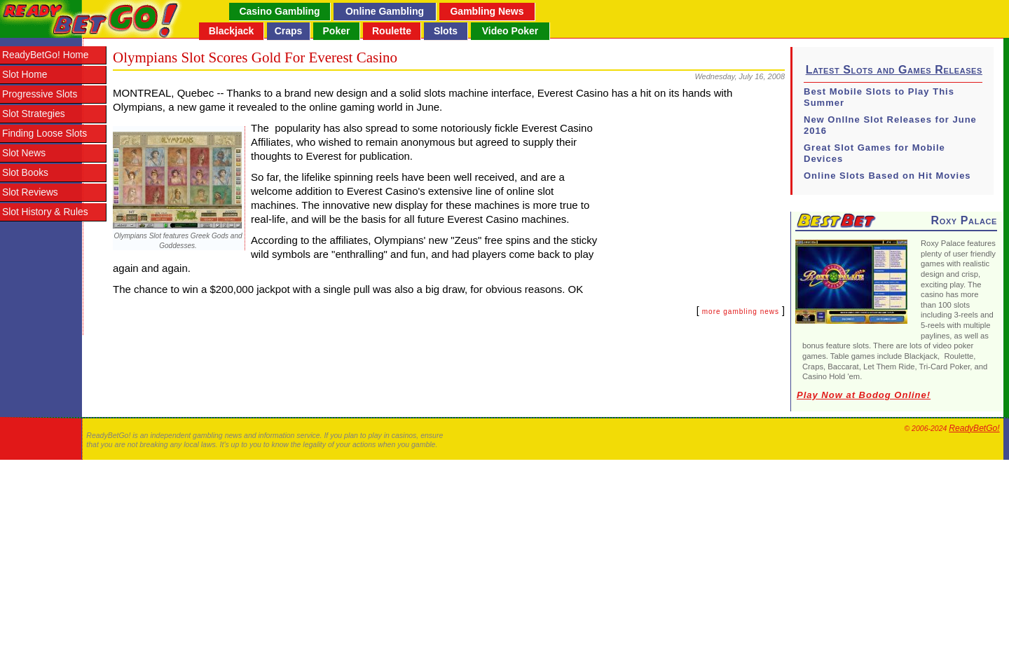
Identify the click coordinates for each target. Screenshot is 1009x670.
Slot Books (25, 173)
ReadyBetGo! (974, 428)
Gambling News (486, 11)
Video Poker (510, 30)
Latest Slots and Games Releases (894, 70)
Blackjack (231, 30)
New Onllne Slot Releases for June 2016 (890, 125)
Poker (336, 30)
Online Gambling (384, 11)
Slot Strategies (33, 114)
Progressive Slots (39, 94)
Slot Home (24, 74)
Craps (289, 30)
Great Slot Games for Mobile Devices (874, 153)
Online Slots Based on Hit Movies (887, 175)
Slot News (24, 153)
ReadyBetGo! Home (45, 55)
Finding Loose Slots (44, 133)
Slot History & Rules (45, 212)
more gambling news (740, 311)
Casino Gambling (279, 11)
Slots (446, 30)
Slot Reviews (30, 192)
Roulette (391, 30)
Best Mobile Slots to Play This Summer (879, 97)
